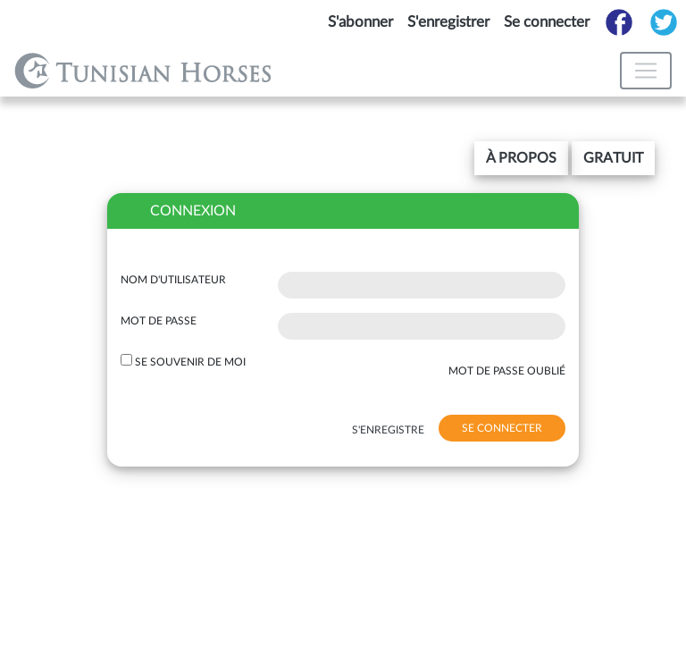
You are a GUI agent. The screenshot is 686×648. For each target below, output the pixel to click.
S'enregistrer (448, 21)
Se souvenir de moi (190, 362)
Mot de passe (159, 321)
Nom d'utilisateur (173, 279)
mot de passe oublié (506, 371)
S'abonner (360, 21)
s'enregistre (388, 430)
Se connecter (547, 21)
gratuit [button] (613, 158)
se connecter (502, 428)
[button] (521, 158)
